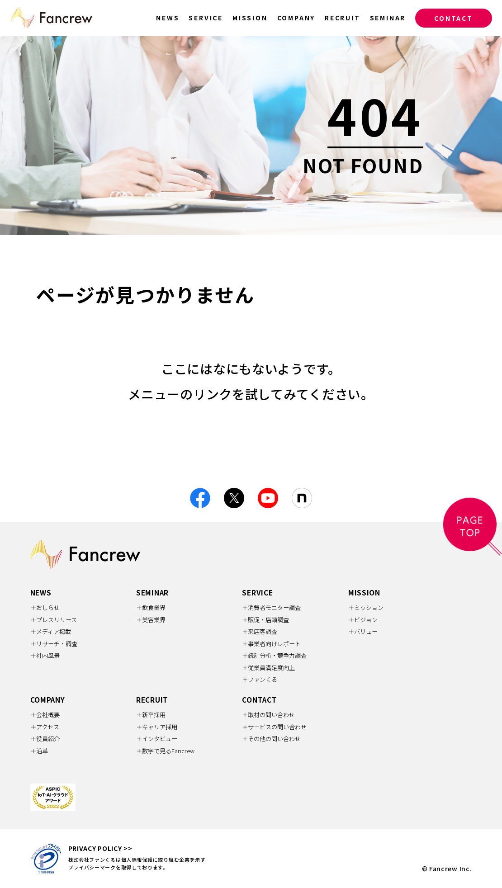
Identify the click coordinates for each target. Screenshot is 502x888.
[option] (251, 135)
